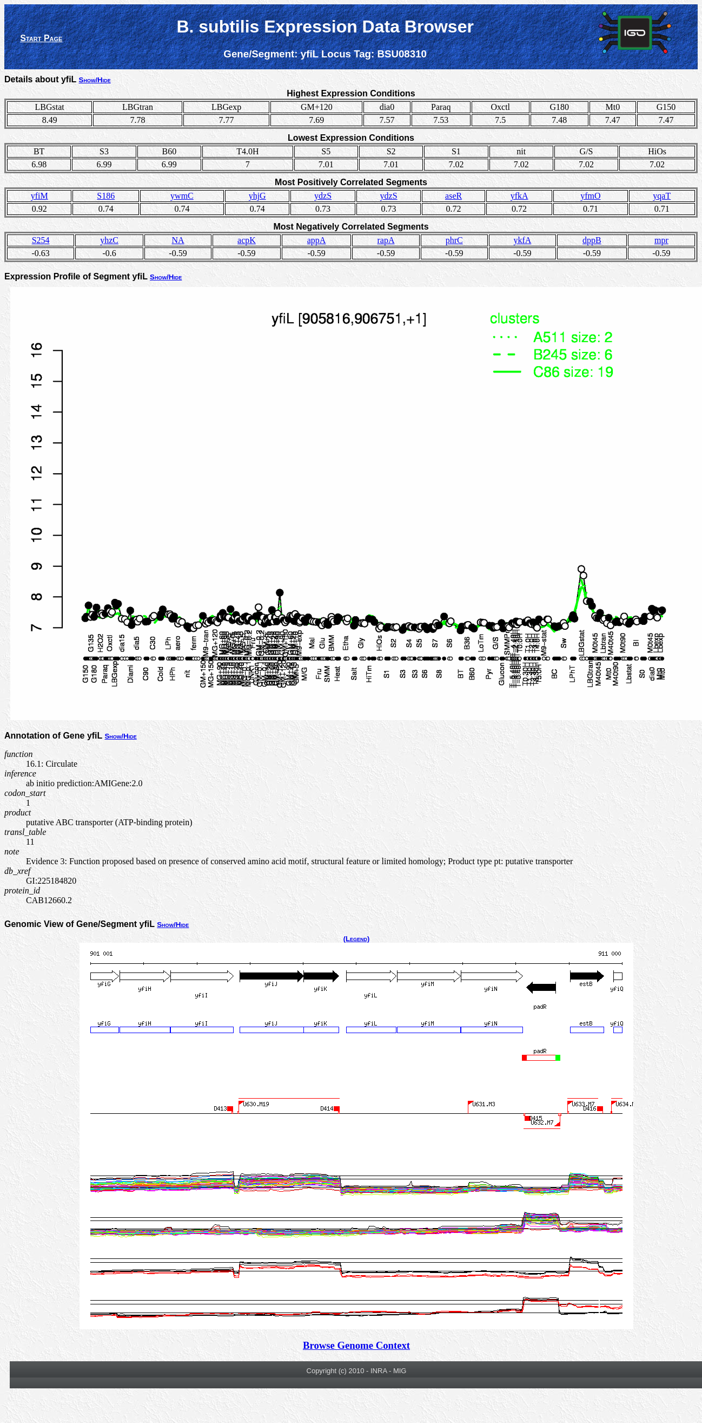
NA (177, 240)
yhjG (257, 195)
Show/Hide (95, 80)
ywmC (182, 195)
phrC (454, 240)
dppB (591, 240)
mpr (661, 240)
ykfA (522, 240)
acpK (246, 240)
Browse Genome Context (356, 1345)
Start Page (41, 38)
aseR (453, 195)
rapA (386, 240)
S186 (106, 195)
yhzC (109, 240)
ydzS (323, 195)
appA (316, 240)
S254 (41, 240)
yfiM (39, 195)
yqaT (662, 195)
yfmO (590, 195)
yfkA (519, 195)
